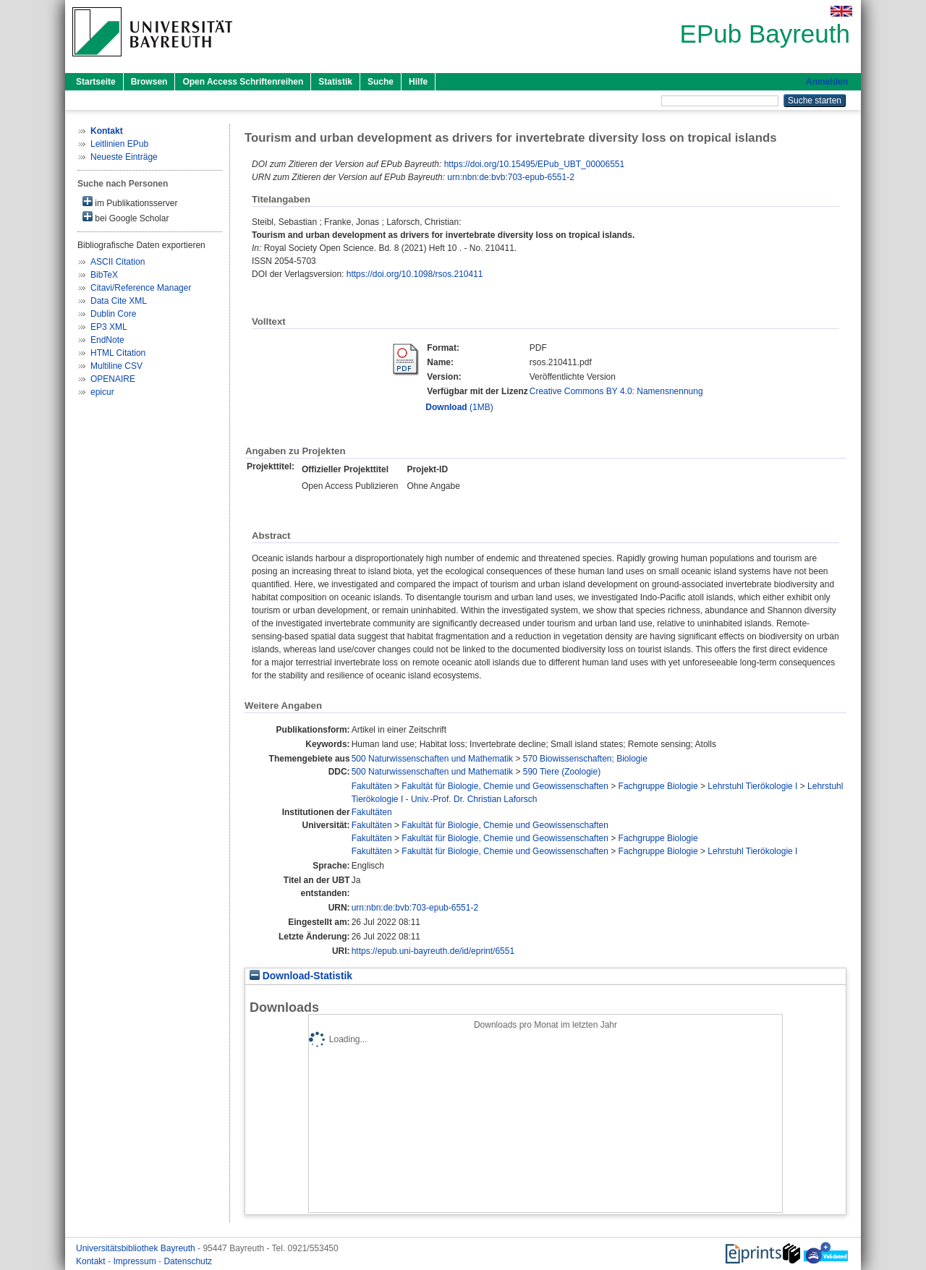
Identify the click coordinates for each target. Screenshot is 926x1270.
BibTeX (104, 275)
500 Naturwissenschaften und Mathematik (432, 759)
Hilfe (418, 82)
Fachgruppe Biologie (658, 786)
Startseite (96, 82)
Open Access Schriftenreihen (242, 82)
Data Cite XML (118, 301)
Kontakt (92, 1261)
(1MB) (459, 407)
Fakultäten (372, 786)
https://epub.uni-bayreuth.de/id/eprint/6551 (433, 951)
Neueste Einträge (124, 157)
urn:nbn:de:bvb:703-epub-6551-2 (510, 177)
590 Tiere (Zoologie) (561, 772)
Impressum (135, 1261)
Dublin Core (113, 314)
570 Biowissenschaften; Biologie (585, 759)
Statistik (335, 82)
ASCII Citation (117, 262)
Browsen (149, 82)
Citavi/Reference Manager (140, 288)
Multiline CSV (116, 366)
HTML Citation (117, 353)
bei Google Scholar (125, 217)
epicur (102, 392)
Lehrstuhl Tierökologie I (752, 786)
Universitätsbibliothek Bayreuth (136, 1248)
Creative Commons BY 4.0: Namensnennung (616, 391)
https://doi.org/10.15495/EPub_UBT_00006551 (534, 164)
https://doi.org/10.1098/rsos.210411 (415, 274)
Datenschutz (187, 1261)
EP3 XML (108, 327)
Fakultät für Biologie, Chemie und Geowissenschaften (505, 786)
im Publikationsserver (129, 202)
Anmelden (827, 82)
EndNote (107, 340)
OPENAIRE (112, 379)
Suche (381, 82)
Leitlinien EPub (119, 144)
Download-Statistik (301, 976)
